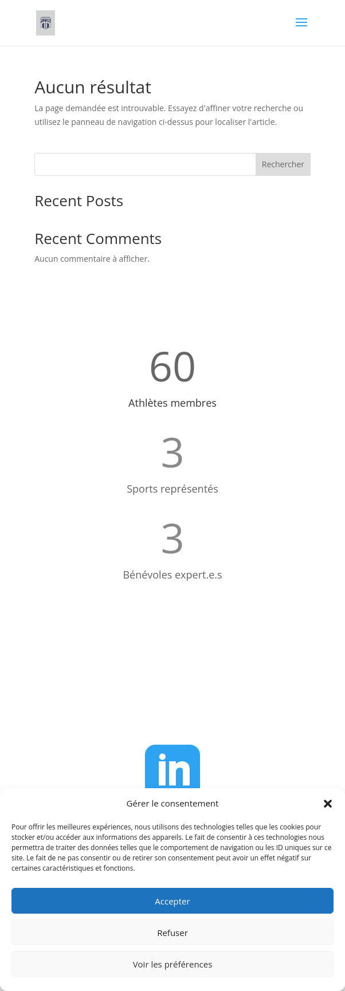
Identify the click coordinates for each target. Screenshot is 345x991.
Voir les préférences (173, 964)
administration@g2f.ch (185, 703)
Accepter (172, 901)
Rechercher (283, 164)
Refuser (172, 932)
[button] (328, 803)
